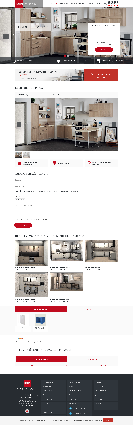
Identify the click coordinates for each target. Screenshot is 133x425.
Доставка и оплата (101, 395)
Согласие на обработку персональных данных (32, 219)
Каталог (53, 3)
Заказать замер (48, 409)
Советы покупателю (75, 391)
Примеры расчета (63, 3)
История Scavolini (74, 382)
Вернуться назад (45, 342)
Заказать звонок (113, 5)
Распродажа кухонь (77, 3)
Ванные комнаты (48, 391)
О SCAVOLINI (89, 3)
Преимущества (99, 386)
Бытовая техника (48, 405)
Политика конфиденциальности (104, 409)
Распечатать (20, 342)
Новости (98, 405)
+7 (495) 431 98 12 (111, 2)
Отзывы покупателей (101, 391)
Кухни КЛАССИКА (48, 382)
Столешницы (47, 395)
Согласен (108, 420)
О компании (99, 382)
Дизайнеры (72, 386)
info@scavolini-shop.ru (111, 4)
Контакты (99, 3)
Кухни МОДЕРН (47, 386)
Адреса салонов (27, 405)
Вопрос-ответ (99, 400)
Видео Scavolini (73, 400)
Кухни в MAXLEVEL (74, 405)
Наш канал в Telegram (77, 409)
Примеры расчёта (48, 414)
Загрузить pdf (32, 342)
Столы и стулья (47, 400)
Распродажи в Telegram (77, 414)
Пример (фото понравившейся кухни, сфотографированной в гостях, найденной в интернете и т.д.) (46, 191)
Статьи (71, 395)
